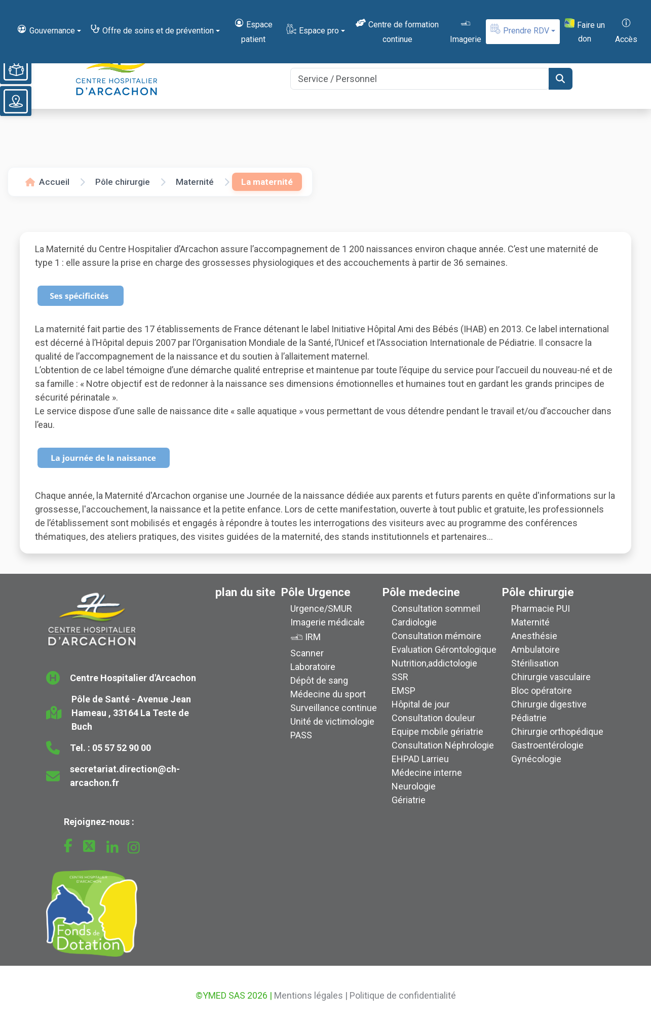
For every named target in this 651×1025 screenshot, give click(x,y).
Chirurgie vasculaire (551, 677)
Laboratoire (312, 666)
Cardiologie (414, 622)
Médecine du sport (328, 694)
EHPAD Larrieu (420, 759)
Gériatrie (409, 800)
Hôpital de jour (421, 704)
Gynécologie (536, 759)
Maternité (195, 182)
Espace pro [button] (312, 29)
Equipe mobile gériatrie (437, 731)
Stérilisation (535, 663)
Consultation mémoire (436, 635)
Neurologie (414, 786)
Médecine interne (427, 772)
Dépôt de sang (319, 680)
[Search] (419, 79)
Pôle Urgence (316, 592)
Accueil (47, 182)
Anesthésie (534, 635)
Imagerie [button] (465, 31)
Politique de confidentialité (403, 995)
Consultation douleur (433, 718)
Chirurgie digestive (549, 704)
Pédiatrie (529, 718)
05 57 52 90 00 (121, 747)
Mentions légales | (311, 995)
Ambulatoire (535, 649)
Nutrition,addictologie (434, 663)
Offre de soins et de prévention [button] (152, 29)
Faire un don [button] (584, 31)
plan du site (245, 592)
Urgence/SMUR (321, 608)
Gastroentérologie (547, 745)
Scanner (307, 653)
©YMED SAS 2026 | (234, 995)
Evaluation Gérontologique (444, 649)
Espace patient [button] (253, 31)
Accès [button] (626, 31)
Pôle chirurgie (122, 182)
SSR (400, 677)
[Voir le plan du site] (16, 101)
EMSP (403, 690)
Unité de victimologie (332, 721)
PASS (301, 735)
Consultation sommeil (436, 608)
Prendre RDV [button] (519, 29)
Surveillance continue (333, 707)
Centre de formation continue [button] (397, 31)
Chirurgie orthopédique (557, 731)
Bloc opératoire (541, 690)
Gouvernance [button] (45, 29)
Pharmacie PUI (540, 608)
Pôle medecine (421, 592)
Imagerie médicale (327, 622)
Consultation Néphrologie (443, 745)
